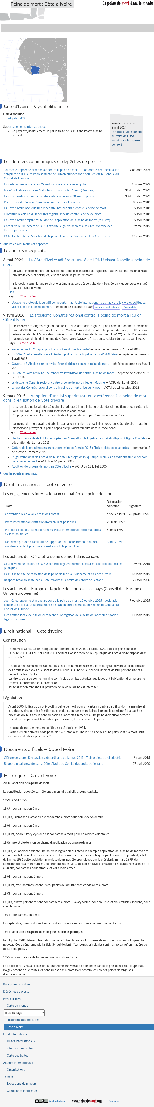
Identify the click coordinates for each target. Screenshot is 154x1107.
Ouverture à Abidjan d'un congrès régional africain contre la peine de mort (52, 214)
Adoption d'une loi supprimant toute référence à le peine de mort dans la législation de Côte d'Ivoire (75, 398)
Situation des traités (20, 1048)
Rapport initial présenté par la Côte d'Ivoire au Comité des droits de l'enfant (53, 580)
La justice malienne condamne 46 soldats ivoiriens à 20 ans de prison (49, 196)
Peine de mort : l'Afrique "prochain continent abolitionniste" (43, 202)
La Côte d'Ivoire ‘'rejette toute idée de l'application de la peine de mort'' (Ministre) (57, 220)
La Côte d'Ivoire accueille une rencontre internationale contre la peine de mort (55, 208)
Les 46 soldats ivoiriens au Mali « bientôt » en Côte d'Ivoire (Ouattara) (49, 190)
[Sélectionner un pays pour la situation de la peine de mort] (24, 1012)
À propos (114, 1101)
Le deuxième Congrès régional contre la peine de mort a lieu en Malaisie (58, 382)
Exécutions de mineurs (22, 1083)
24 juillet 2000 (17, 118)
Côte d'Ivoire (28, 296)
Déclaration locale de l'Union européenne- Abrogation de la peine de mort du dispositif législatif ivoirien (79, 438)
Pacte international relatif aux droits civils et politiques (40, 522)
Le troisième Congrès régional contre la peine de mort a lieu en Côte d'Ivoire (72, 317)
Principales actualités (16, 984)
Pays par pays (12, 998)
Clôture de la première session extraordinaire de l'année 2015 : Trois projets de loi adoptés (70, 447)
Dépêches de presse (16, 991)
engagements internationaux (27, 126)
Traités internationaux (21, 1041)
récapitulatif (129, 306)
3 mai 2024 (114, 542)
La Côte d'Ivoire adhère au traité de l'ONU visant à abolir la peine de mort (76, 262)
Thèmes (8, 1077)
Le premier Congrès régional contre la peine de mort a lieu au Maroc (56, 387)
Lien (11, 292)
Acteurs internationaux (18, 1062)
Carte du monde (17, 1005)
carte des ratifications (107, 306)
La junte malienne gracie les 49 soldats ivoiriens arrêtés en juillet (45, 184)
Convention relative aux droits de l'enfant (32, 514)
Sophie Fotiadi (57, 1101)
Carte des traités (17, 1055)
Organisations (16, 1069)
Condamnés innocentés (22, 1091)
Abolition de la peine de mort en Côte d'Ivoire (41, 466)
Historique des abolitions (23, 1020)
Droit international (15, 1034)
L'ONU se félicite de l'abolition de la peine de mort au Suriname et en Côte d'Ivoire (58, 236)
